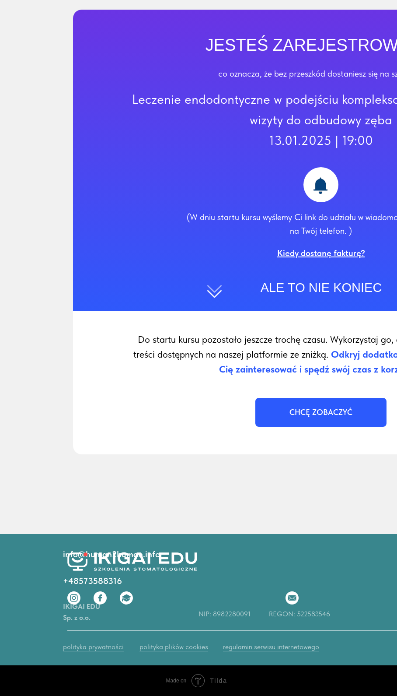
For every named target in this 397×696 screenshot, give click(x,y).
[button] (321, 253)
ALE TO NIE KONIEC (321, 288)
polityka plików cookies (173, 647)
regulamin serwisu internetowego (271, 647)
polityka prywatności (93, 647)
